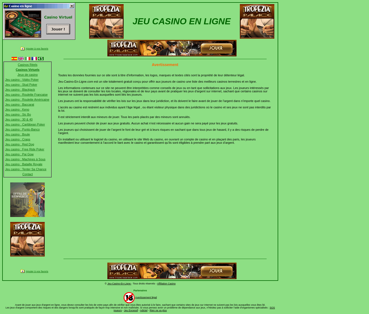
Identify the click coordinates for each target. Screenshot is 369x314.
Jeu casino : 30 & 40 (19, 119)
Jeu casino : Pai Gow (19, 154)
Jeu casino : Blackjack (20, 89)
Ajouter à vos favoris (37, 48)
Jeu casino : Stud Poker (21, 84)
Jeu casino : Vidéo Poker (21, 79)
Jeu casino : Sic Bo (18, 114)
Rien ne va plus (158, 310)
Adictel (143, 310)
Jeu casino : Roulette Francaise (26, 94)
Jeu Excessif (131, 310)
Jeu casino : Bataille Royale (23, 164)
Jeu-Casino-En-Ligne (119, 283)
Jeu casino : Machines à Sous (25, 159)
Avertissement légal (146, 297)
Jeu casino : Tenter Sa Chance (25, 169)
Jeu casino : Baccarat (19, 104)
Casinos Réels (28, 64)
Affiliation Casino (166, 283)
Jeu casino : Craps (17, 139)
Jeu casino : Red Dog (19, 144)
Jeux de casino (27, 74)
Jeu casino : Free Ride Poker (24, 149)
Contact (27, 174)
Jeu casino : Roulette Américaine (27, 99)
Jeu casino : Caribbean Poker (25, 124)
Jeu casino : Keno (17, 109)
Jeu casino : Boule (17, 134)
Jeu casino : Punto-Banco (22, 129)
